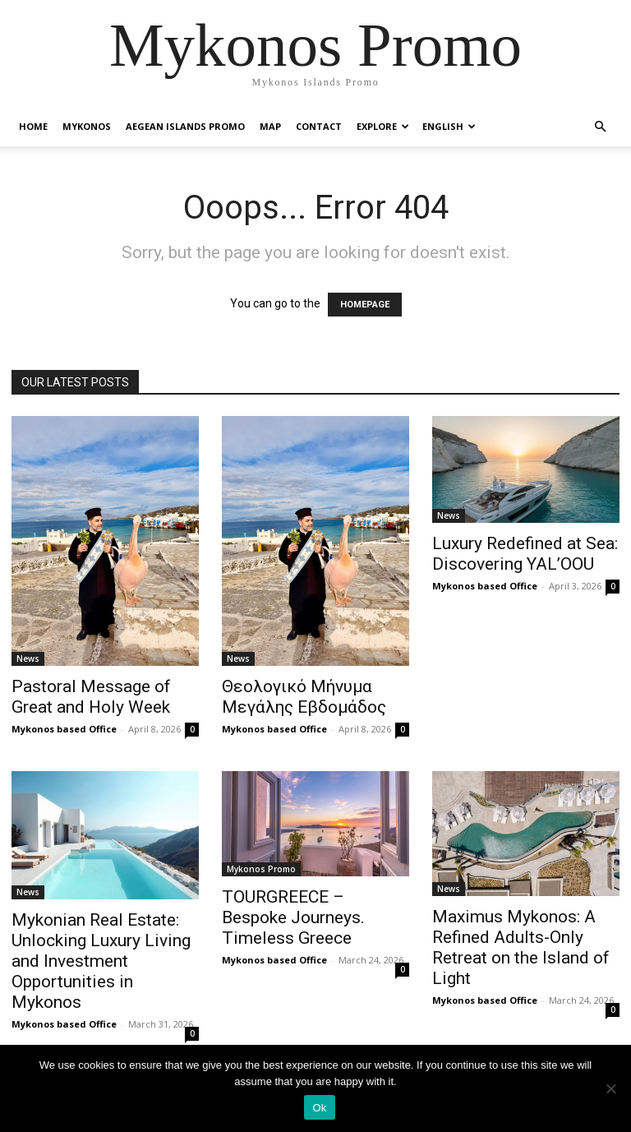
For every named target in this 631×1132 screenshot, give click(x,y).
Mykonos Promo (261, 869)
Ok (319, 1108)
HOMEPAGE (364, 304)
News (27, 658)
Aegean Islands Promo (185, 126)
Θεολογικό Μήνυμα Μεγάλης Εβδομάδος (304, 697)
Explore (383, 126)
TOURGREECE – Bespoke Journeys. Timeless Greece (293, 917)
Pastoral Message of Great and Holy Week (91, 697)
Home (33, 126)
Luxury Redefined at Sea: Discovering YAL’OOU (525, 554)
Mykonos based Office (64, 729)
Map (270, 126)
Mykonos (86, 126)
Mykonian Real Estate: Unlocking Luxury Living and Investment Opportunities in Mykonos (101, 961)
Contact (319, 126)
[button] (599, 127)
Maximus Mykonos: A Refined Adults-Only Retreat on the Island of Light (521, 947)
